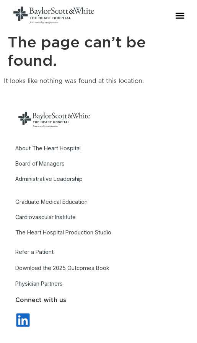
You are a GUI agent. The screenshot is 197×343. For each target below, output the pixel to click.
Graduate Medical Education (51, 201)
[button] (180, 15)
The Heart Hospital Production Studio (63, 232)
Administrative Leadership (49, 179)
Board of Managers (40, 163)
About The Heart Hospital (48, 148)
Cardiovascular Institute (45, 217)
